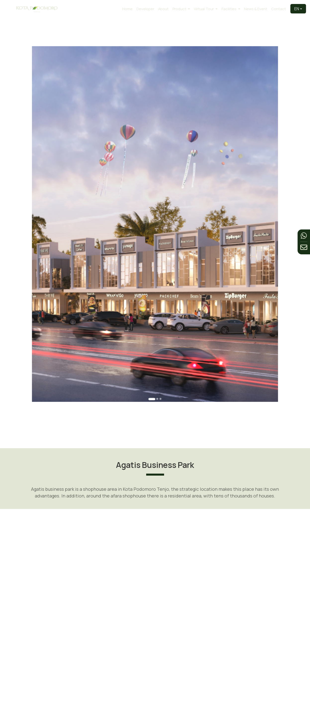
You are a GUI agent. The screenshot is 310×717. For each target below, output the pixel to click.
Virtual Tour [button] (204, 8)
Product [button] (180, 8)
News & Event (255, 8)
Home (127, 8)
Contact (278, 8)
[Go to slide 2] (156, 324)
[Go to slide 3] (158, 324)
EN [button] (296, 8)
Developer (145, 8)
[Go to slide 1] (153, 324)
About (163, 8)
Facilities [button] (229, 8)
